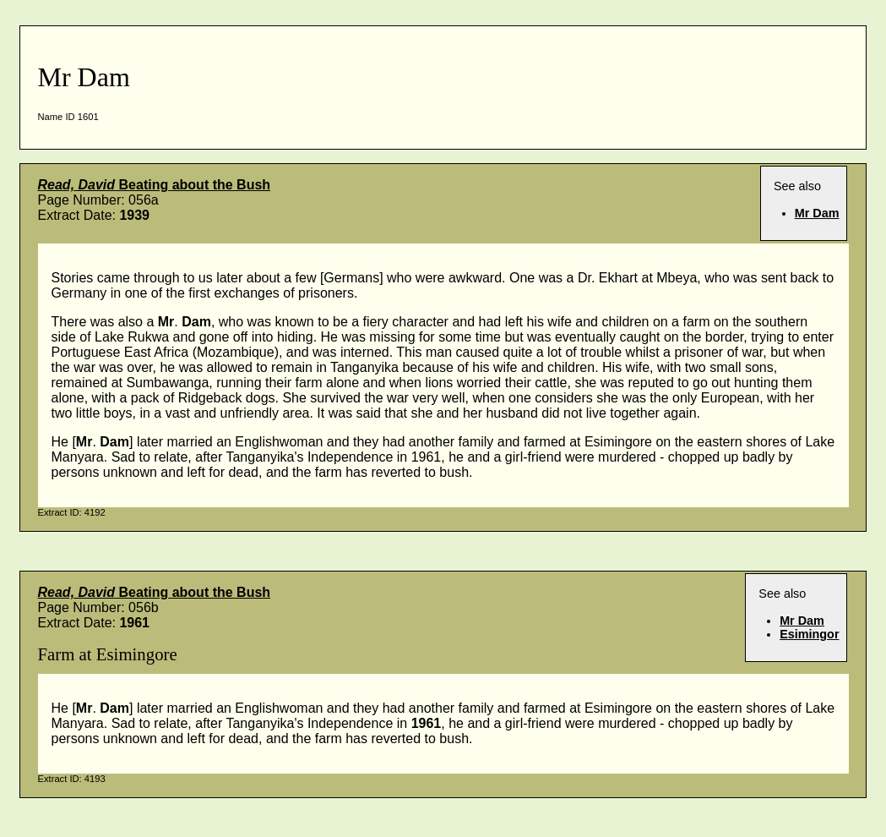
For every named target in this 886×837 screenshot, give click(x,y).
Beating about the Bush (154, 185)
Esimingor (809, 634)
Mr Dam (817, 213)
